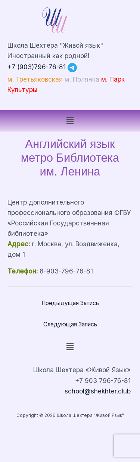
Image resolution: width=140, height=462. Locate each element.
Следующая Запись (70, 324)
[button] (69, 121)
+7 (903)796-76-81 (36, 67)
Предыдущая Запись (70, 303)
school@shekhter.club (98, 391)
